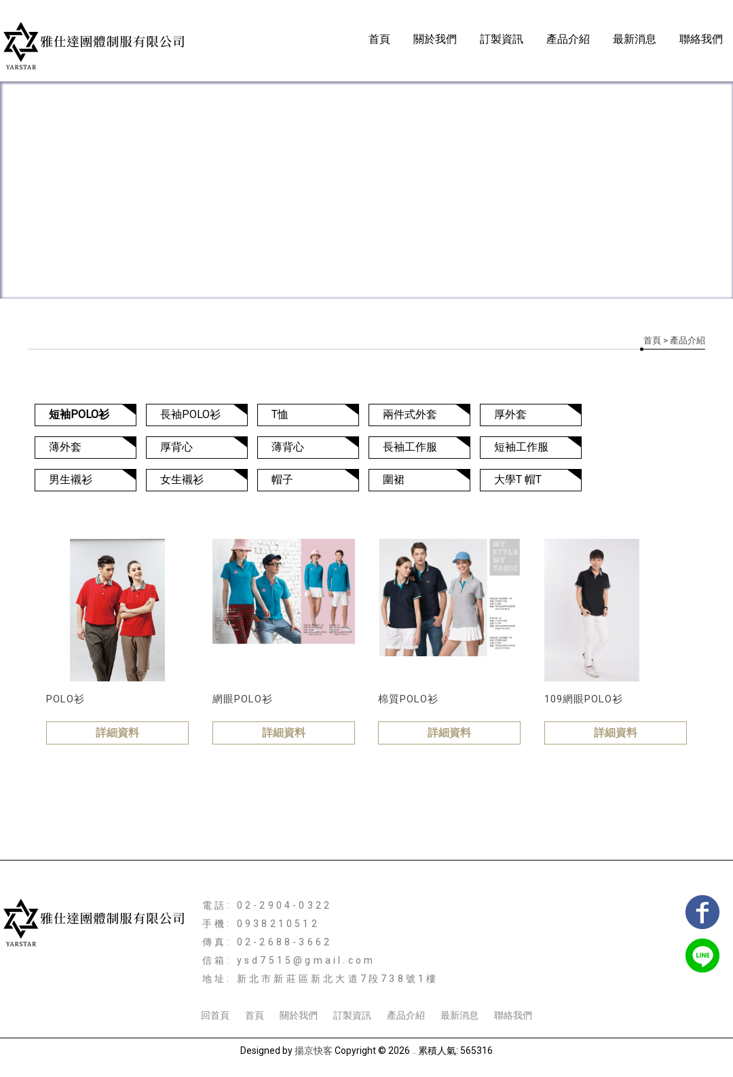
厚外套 (510, 414)
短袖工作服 (521, 446)
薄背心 (287, 446)
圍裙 (394, 479)
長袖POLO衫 (190, 414)
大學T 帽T (518, 479)
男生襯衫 (70, 479)
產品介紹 (568, 39)
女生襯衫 (182, 479)
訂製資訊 (501, 39)
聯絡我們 (701, 39)
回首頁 (215, 1015)
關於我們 (435, 39)
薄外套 (65, 446)
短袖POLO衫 (79, 414)
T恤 (279, 414)
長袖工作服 (410, 446)
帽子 (282, 479)
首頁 (379, 39)
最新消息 (634, 39)
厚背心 (176, 446)
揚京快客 (314, 1050)
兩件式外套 (410, 414)
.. (414, 1050)
